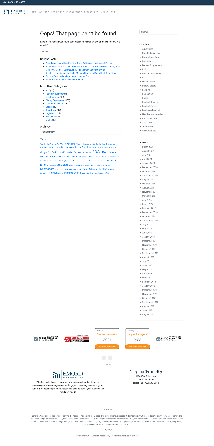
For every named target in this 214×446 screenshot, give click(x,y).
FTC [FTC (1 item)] (48, 161)
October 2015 (148, 196)
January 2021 (148, 163)
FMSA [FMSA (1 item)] (67, 157)
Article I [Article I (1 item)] (78, 144)
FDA (48, 90)
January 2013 (148, 286)
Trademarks (147, 126)
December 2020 (150, 167)
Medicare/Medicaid (151, 110)
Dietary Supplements (56, 100)
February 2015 (149, 208)
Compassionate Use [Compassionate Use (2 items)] (71, 147)
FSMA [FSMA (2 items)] (43, 160)
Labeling (50, 107)
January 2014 (148, 237)
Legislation (51, 113)
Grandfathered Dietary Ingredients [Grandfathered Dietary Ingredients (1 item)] (61, 161)
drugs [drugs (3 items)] (43, 152)
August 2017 (148, 179)
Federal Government (55, 93)
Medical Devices (150, 102)
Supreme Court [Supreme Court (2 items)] (71, 172)
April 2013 (147, 273)
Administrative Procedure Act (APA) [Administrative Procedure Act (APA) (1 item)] (51, 144)
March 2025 (148, 147)
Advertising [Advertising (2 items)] (69, 143)
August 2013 (148, 257)
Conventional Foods (151, 57)
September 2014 (150, 220)
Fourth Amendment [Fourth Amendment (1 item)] (96, 157)
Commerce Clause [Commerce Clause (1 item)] (55, 147)
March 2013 (148, 277)
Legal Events (90, 11)
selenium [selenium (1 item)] (60, 173)
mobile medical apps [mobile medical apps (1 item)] (86, 165)
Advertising (51, 110)
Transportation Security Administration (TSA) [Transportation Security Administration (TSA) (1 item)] (94, 173)
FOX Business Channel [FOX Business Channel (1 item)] (111, 157)
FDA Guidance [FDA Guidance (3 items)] (109, 152)
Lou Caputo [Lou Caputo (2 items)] (62, 164)
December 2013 (150, 241)
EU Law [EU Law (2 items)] (59, 152)
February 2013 (149, 281)
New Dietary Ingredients (153, 114)
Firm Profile (57, 11)
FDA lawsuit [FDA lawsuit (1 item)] (61, 157)
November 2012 (150, 294)
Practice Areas (73, 11)
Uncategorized (53, 97)
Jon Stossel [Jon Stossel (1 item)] (52, 165)
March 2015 (148, 204)
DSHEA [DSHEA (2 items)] (51, 152)
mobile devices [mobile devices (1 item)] (74, 165)
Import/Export (149, 85)
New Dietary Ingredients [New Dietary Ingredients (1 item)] (101, 165)
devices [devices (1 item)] (116, 147)
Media (104, 11)
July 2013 (147, 261)
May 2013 (147, 269)
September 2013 (150, 253)
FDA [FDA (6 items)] (96, 151)
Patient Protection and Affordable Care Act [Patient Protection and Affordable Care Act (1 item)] (68, 169)
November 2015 (150, 192)
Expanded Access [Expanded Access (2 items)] (72, 152)
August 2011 (148, 314)
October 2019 (148, 171)
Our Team (42, 11)
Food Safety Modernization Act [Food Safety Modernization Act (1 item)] (80, 157)
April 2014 (147, 232)
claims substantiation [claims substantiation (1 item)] (88, 144)
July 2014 (147, 224)
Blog (112, 11)
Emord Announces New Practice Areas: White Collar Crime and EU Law (79, 63)
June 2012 (147, 310)
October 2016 (148, 183)
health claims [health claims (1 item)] (90, 161)
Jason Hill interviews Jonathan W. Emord (65, 79)
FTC (144, 77)
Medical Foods (149, 106)
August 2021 (148, 151)
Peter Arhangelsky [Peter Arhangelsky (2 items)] (92, 169)
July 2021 (147, 155)
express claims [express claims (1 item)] (87, 153)
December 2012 (150, 290)
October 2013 (148, 249)
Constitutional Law (54, 103)
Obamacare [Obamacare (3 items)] (47, 169)
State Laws (147, 122)
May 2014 (147, 228)
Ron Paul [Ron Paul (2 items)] (52, 172)
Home (33, 11)
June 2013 (147, 265)
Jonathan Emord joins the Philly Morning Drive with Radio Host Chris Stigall (81, 73)
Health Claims (52, 116)
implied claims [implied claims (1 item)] (100, 161)
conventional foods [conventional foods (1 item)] (108, 147)
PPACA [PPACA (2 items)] (105, 169)
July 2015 (147, 200)
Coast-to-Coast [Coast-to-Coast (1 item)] (100, 144)
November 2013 (150, 245)
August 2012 (148, 306)
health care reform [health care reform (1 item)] (79, 161)
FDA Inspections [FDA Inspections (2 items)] (48, 156)
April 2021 (147, 159)
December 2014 (150, 212)
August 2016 (148, 187)
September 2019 (150, 175)
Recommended (149, 118)
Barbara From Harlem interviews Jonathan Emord (69, 76)
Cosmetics (147, 61)
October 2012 (148, 298)
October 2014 (148, 216)
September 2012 (150, 302)
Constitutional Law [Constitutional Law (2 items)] (91, 147)
